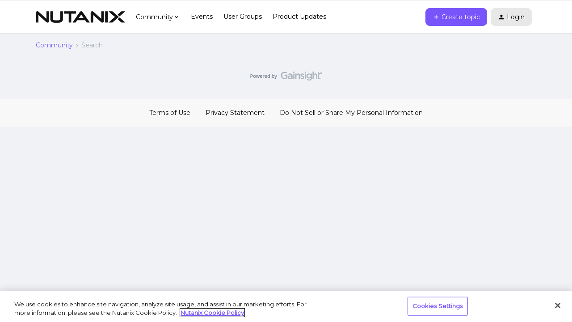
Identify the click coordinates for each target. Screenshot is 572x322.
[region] (286, 306)
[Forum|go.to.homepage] (80, 17)
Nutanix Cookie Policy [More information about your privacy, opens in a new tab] (212, 312)
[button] (456, 17)
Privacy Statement (235, 113)
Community (54, 45)
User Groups (242, 17)
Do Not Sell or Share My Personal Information (351, 113)
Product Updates (299, 17)
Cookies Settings (437, 305)
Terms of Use (169, 113)
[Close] (558, 305)
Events (202, 17)
